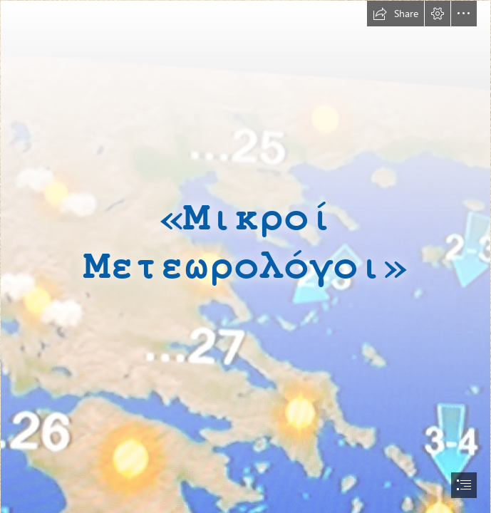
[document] (245, 256)
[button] (395, 13)
